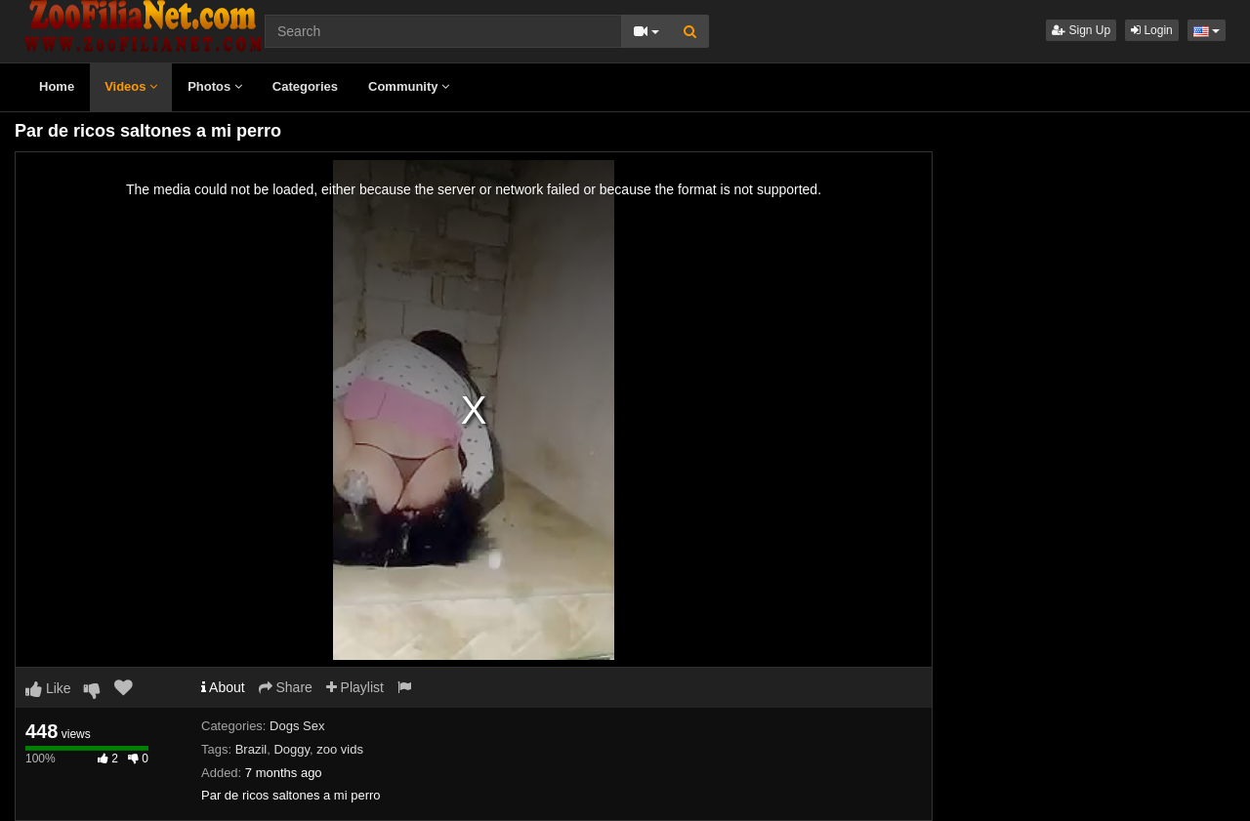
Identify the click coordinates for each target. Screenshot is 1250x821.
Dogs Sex (297, 725)
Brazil (251, 749)
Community (408, 86)
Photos (215, 86)
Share (285, 687)
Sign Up (1081, 30)
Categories (305, 86)
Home (56, 86)
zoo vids (339, 749)
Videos (130, 86)
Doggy (291, 749)
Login (1152, 30)
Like (48, 688)
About (223, 687)
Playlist (355, 687)
